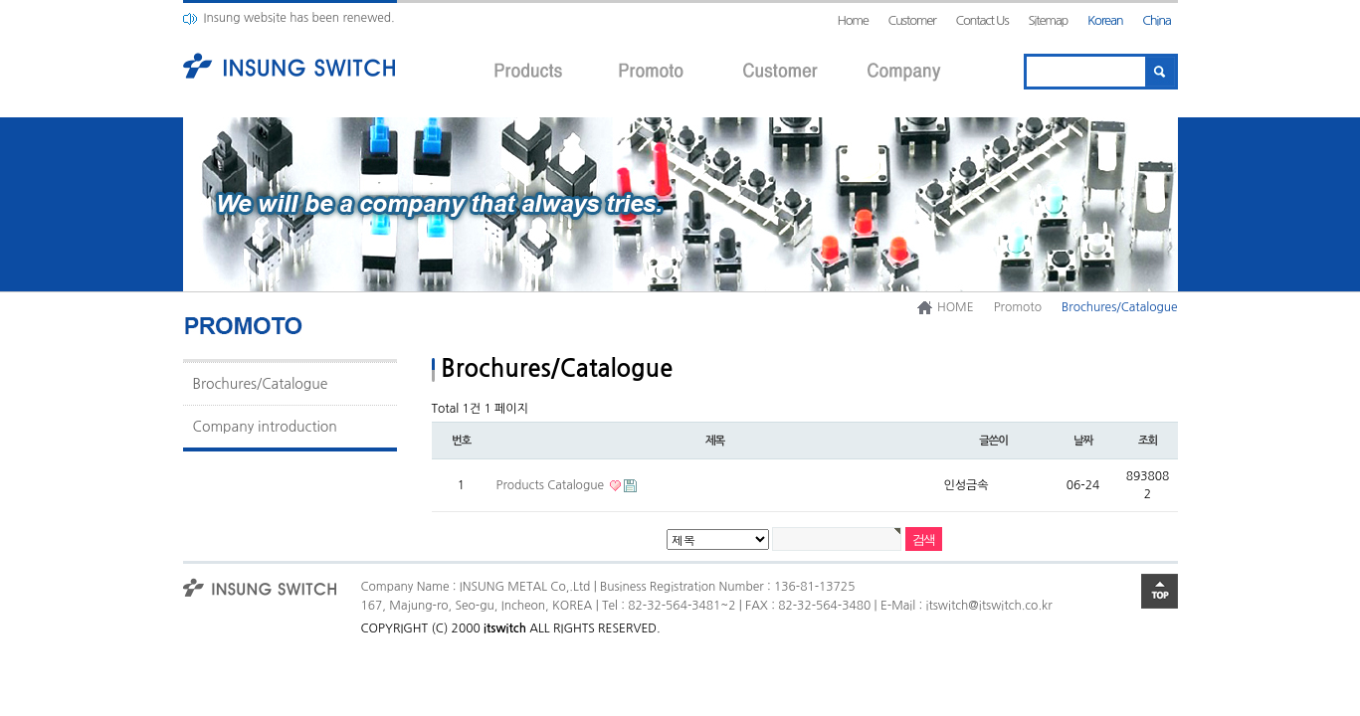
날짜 (1082, 441)
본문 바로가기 (0, 0)
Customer (912, 20)
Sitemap (1048, 20)
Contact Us (981, 20)
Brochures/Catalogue (260, 384)
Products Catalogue (552, 485)
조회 (1147, 441)
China (1156, 20)
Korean (1104, 20)
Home (852, 20)
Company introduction (265, 427)
